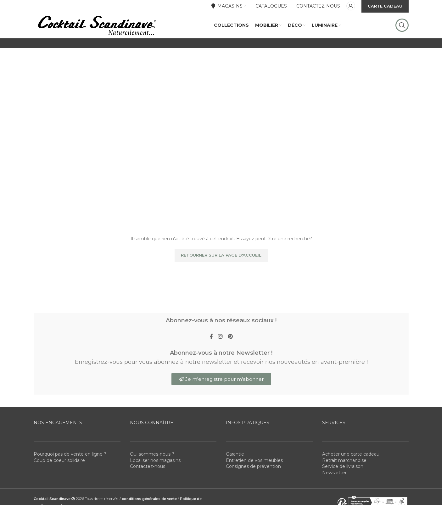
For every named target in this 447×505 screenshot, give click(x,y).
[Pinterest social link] (231, 356)
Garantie (235, 474)
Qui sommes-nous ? (152, 474)
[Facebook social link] (210, 356)
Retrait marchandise (344, 480)
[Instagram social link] (220, 356)
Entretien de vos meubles (254, 480)
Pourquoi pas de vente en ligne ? (70, 474)
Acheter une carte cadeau (350, 474)
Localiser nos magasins (155, 480)
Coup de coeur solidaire (59, 480)
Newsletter (334, 493)
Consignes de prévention (253, 486)
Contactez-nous (147, 486)
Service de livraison (342, 486)
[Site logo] (96, 34)
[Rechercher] (402, 34)
